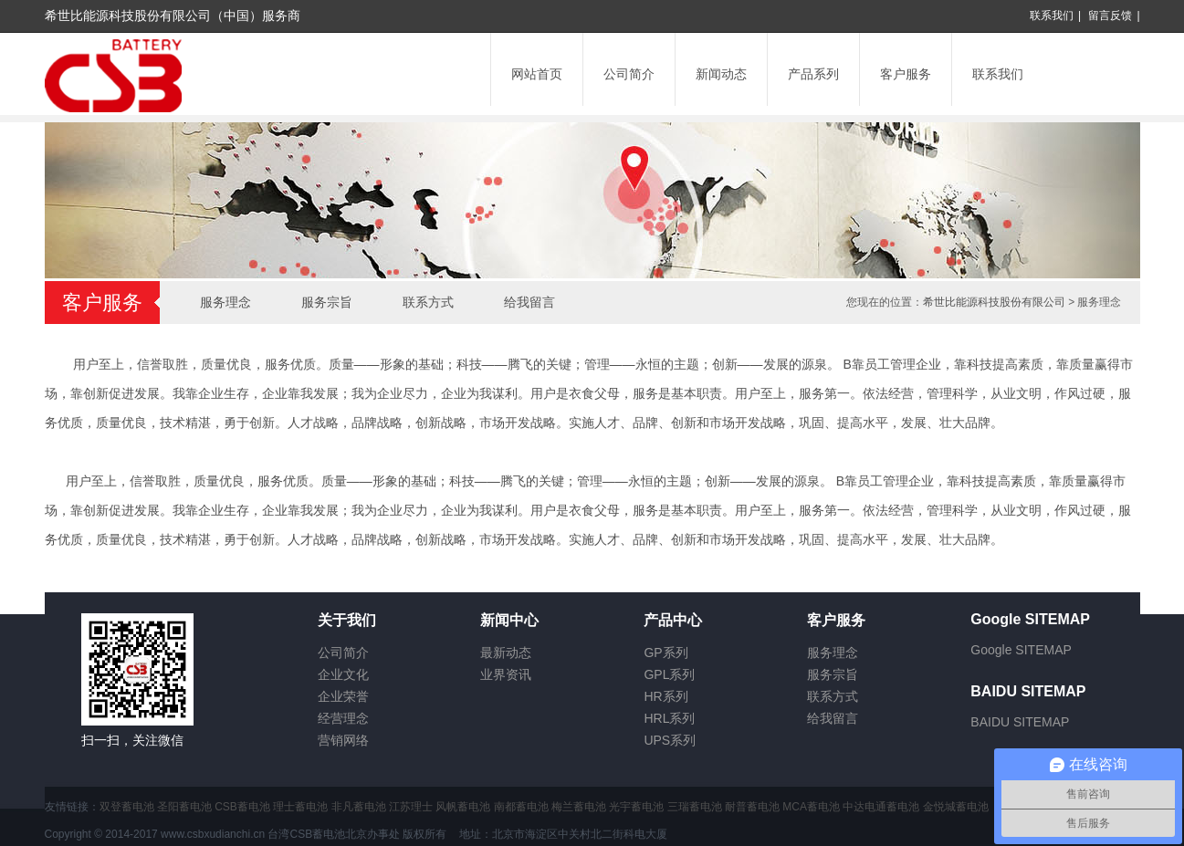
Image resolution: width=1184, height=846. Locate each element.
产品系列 (813, 74)
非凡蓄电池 (358, 806)
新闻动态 (721, 74)
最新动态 (505, 652)
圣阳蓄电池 (184, 806)
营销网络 (343, 740)
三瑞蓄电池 (694, 806)
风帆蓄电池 (462, 806)
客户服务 (905, 74)
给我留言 (529, 302)
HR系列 (665, 696)
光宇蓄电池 (636, 806)
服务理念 (225, 302)
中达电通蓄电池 (881, 806)
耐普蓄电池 (752, 806)
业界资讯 (505, 674)
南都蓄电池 (521, 806)
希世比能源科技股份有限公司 (994, 302)
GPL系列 (669, 674)
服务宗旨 (326, 302)
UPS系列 (670, 740)
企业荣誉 (343, 696)
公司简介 (629, 74)
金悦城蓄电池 (956, 806)
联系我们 (1052, 15)
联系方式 (428, 302)
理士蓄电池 (300, 806)
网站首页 (536, 74)
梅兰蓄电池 (578, 806)
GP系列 (665, 652)
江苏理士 (411, 806)
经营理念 (343, 718)
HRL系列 (669, 718)
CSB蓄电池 (242, 806)
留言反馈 (1110, 15)
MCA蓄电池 (811, 806)
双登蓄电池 (127, 806)
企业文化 (343, 674)
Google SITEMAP (1021, 649)
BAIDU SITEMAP (1019, 722)
